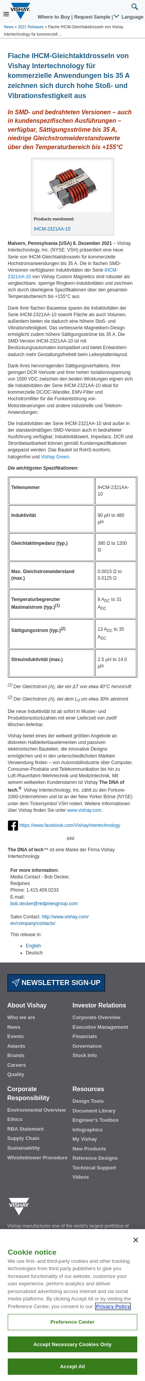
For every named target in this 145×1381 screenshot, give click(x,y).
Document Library (94, 1111)
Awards (16, 1046)
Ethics (14, 1119)
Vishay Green (55, 457)
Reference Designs (95, 1158)
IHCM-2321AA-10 (52, 229)
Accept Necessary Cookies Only (72, 1344)
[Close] (135, 1239)
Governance (87, 1046)
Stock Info (85, 1055)
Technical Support (94, 1168)
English (33, 946)
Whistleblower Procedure (37, 1158)
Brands (16, 1055)
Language (128, 17)
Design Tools (88, 1101)
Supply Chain (23, 1138)
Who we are (21, 1017)
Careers (16, 1065)
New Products (89, 1149)
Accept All (72, 1366)
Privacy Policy (113, 1306)
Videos (81, 1177)
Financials (85, 1036)
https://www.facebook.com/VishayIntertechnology (69, 825)
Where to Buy (54, 17)
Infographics (88, 1130)
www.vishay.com (84, 810)
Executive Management (100, 1027)
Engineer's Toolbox (96, 1120)
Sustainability (23, 1148)
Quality (15, 1074)
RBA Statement (25, 1129)
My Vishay (85, 1139)
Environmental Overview (36, 1110)
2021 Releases (31, 27)
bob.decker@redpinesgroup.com (44, 903)
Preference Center (72, 1322)
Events (15, 1036)
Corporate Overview (97, 1017)
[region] (72, 1305)
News (9, 27)
